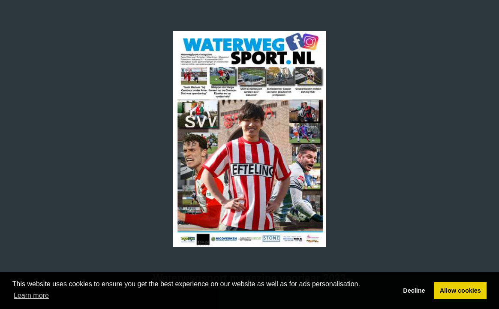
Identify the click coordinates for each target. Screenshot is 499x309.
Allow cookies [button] (460, 290)
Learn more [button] (31, 295)
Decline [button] (414, 290)
